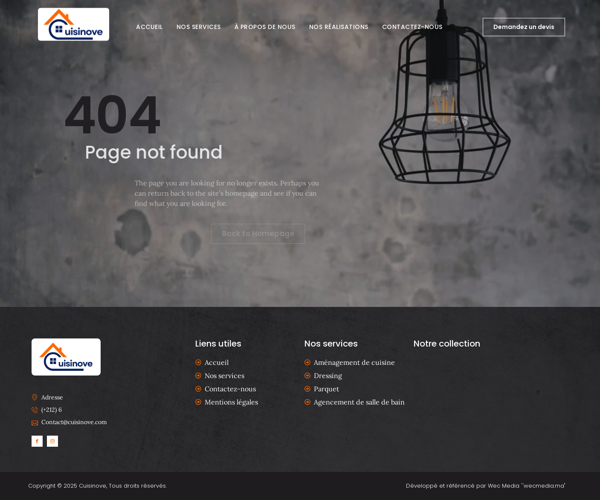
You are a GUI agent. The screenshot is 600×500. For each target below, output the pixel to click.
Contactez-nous (412, 27)
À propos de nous (265, 27)
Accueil (149, 27)
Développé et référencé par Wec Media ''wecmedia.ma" (485, 486)
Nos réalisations (338, 27)
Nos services (199, 27)
